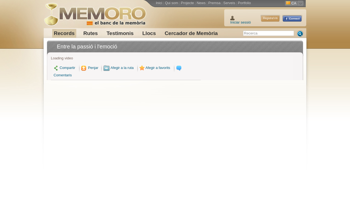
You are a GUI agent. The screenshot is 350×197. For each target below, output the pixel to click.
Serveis (229, 3)
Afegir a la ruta (118, 68)
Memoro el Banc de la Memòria (95, 12)
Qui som (171, 3)
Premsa (214, 3)
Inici (159, 3)
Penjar (89, 68)
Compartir (64, 68)
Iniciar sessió (240, 22)
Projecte (187, 3)
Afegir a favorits (154, 68)
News (201, 3)
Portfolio (244, 3)
